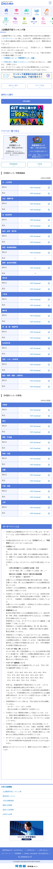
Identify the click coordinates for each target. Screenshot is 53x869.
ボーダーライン (8, 38)
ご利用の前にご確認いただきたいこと (16, 62)
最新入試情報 (7, 805)
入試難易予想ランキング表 (12, 791)
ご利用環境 (17, 853)
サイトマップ (6, 853)
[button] (50, 21)
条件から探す (13, 85)
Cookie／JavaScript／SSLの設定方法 (36, 853)
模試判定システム (9, 796)
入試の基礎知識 (8, 800)
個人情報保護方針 (24, 857)
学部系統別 (13, 164)
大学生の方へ (31, 850)
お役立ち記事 (7, 814)
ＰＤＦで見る (39, 85)
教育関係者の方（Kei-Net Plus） (13, 850)
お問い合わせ (43, 850)
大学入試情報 (6, 787)
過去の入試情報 (8, 810)
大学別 (39, 164)
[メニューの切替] (50, 3)
